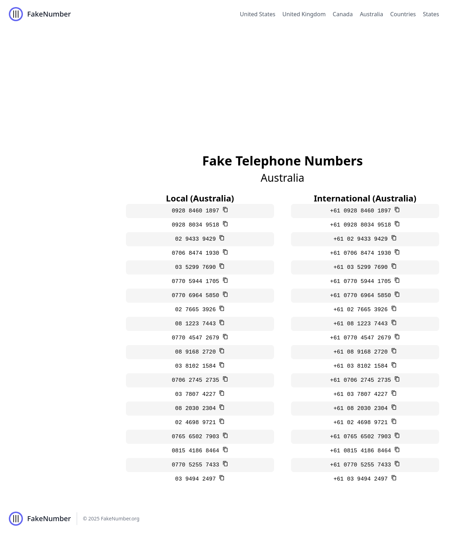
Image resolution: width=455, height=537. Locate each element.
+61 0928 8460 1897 (362, 211)
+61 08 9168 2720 (362, 352)
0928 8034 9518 (197, 225)
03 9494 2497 (197, 479)
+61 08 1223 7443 (362, 324)
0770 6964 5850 (197, 295)
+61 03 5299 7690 (362, 267)
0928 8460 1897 (197, 211)
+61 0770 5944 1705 (362, 281)
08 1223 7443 (197, 324)
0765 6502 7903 (197, 437)
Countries (403, 14)
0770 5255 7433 (197, 465)
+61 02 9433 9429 (362, 239)
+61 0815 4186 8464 (362, 451)
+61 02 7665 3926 (362, 310)
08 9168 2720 (197, 352)
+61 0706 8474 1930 (362, 253)
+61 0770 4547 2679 (362, 338)
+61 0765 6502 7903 (362, 437)
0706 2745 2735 (197, 380)
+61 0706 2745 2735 (362, 380)
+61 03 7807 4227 (362, 394)
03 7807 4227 (197, 394)
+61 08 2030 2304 (362, 408)
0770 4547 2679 (197, 338)
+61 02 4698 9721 (362, 423)
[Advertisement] (227, 81)
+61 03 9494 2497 (362, 479)
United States (257, 14)
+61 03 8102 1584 (362, 366)
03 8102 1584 (197, 366)
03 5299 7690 (197, 267)
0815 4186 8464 (197, 451)
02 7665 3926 (197, 310)
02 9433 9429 (197, 239)
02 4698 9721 (197, 423)
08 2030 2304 (197, 408)
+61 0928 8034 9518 (362, 225)
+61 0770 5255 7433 (362, 465)
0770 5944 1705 (197, 281)
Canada (343, 14)
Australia (371, 14)
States (431, 14)
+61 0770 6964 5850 (362, 295)
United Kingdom (304, 14)
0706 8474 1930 (197, 253)
